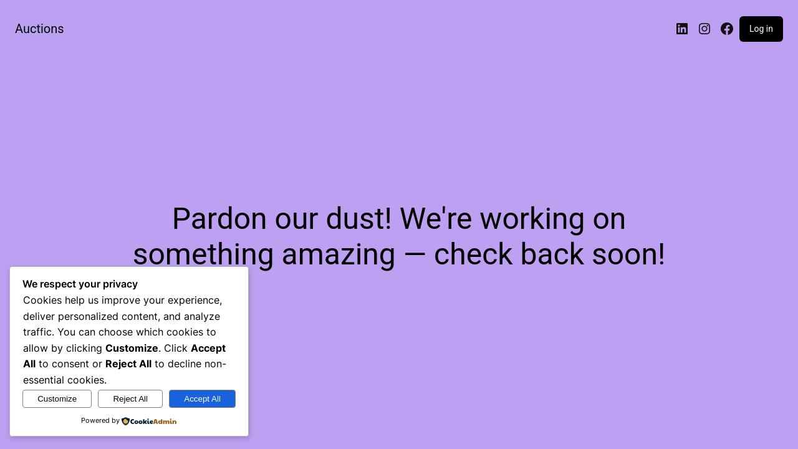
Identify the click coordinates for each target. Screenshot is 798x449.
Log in (761, 29)
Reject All (130, 398)
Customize (57, 398)
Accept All (202, 398)
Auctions (39, 28)
